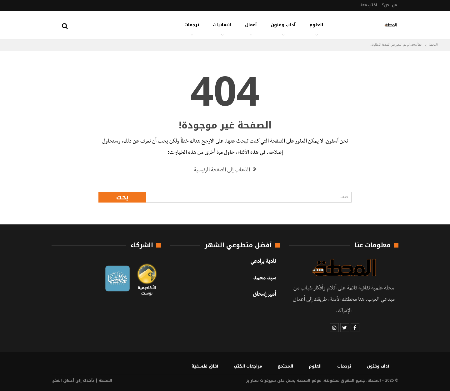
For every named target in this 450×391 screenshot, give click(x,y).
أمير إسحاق (264, 295)
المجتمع (285, 366)
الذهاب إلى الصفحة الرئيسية (225, 170)
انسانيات (222, 25)
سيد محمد (264, 278)
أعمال (251, 25)
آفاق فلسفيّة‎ (205, 366)
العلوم (316, 25)
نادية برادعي (263, 262)
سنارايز (252, 380)
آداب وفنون (283, 25)
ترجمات (191, 25)
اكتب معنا (368, 5)
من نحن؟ (389, 5)
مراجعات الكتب (248, 366)
